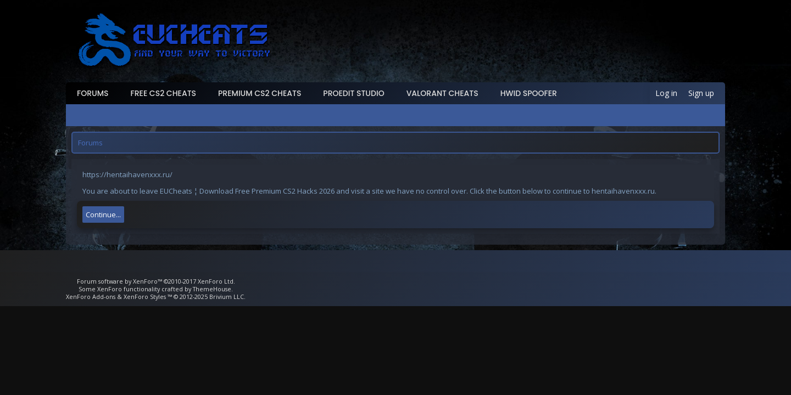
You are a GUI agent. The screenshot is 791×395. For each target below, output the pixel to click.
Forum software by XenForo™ (156, 281)
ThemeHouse (212, 289)
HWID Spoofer (528, 93)
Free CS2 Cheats (164, 93)
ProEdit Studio (353, 93)
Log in (666, 93)
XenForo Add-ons (90, 296)
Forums (93, 93)
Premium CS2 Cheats (259, 93)
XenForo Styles (145, 296)
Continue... (103, 214)
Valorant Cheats (442, 93)
